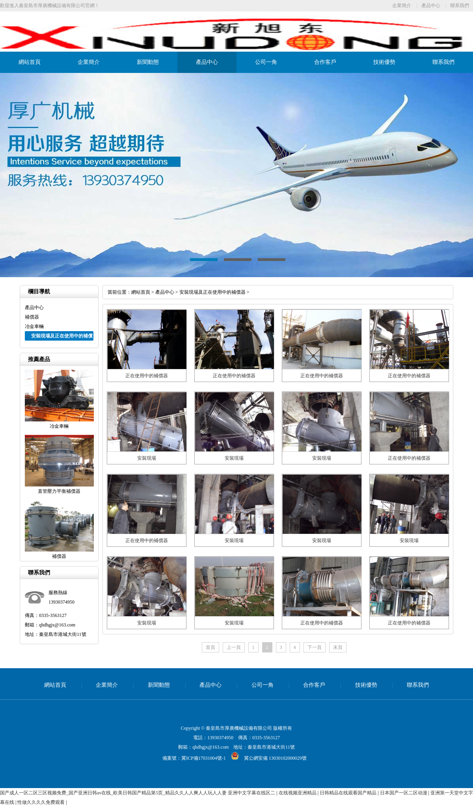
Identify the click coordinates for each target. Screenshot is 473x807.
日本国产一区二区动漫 (404, 793)
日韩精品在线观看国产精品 (349, 793)
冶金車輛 (34, 326)
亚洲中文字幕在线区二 (252, 793)
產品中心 (430, 5)
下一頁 (314, 647)
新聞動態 (148, 62)
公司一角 (266, 62)
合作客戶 (325, 62)
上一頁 (234, 647)
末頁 (338, 647)
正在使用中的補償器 (146, 375)
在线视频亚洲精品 (298, 793)
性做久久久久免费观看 (41, 802)
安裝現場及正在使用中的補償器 (212, 292)
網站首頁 (30, 62)
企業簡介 (401, 5)
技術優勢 (384, 62)
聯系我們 (459, 5)
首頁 (210, 647)
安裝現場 (146, 458)
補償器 (32, 317)
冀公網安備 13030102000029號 (266, 758)
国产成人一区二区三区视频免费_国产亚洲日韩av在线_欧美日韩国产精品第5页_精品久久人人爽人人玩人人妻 (113, 793)
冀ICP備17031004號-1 (203, 758)
